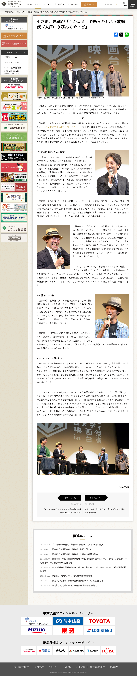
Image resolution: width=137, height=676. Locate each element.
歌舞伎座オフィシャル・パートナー (14, 20)
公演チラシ (90, 4)
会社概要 (113, 667)
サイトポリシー (54, 667)
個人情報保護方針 (96, 667)
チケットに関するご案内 (21, 667)
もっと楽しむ (47, 4)
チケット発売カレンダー (16, 44)
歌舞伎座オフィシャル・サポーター (14, 80)
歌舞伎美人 (9, 12)
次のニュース (95, 498)
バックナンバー (11, 62)
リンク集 (68, 667)
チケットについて (72, 4)
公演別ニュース (11, 57)
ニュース (38, 4)
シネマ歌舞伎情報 (12, 67)
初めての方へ (59, 4)
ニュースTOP (10, 52)
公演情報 (29, 4)
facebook (116, 35)
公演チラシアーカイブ (16, 36)
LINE (127, 35)
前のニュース (70, 498)
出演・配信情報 (11, 72)
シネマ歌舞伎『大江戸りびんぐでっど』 (62, 127)
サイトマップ (39, 667)
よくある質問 (80, 667)
